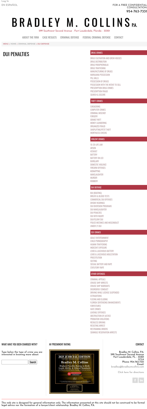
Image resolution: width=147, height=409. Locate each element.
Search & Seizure (98, 94)
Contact (118, 37)
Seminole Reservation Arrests (104, 332)
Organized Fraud (98, 126)
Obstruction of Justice (100, 315)
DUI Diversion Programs (101, 206)
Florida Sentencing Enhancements (105, 302)
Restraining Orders (99, 329)
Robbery (94, 181)
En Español (10, 5)
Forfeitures (95, 305)
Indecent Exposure (98, 247)
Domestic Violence (98, 164)
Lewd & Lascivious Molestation (104, 254)
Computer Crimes (98, 109)
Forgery (94, 116)
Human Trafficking (98, 244)
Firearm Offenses (98, 167)
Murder (93, 177)
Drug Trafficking (98, 68)
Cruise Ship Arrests (99, 282)
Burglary (94, 161)
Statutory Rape (97, 267)
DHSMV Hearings (97, 202)
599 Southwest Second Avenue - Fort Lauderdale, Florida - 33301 (74, 31)
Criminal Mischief (98, 113)
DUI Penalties (96, 212)
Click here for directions (131, 372)
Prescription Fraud (99, 91)
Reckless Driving (98, 322)
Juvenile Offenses (98, 312)
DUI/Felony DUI (97, 219)
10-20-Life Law (96, 144)
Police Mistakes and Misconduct (105, 222)
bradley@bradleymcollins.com (127, 367)
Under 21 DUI (96, 226)
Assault (93, 151)
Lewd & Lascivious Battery (102, 251)
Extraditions (96, 295)
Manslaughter (97, 174)
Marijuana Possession (100, 74)
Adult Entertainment (99, 237)
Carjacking (95, 106)
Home (13, 44)
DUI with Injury (97, 216)
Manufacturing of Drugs (101, 71)
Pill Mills (94, 78)
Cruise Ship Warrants (100, 285)
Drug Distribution (98, 61)
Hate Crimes (95, 309)
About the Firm (30, 37)
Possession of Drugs (99, 81)
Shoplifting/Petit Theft (100, 129)
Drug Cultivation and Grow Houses (106, 58)
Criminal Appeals (98, 279)
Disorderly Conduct (99, 289)
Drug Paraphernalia (99, 64)
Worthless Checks (98, 132)
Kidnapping (95, 171)
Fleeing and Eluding (99, 299)
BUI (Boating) (96, 192)
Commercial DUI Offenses (101, 199)
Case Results (49, 37)
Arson (93, 148)
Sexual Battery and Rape (101, 264)
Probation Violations (100, 319)
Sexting (93, 261)
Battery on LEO (97, 158)
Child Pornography (99, 241)
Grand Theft (95, 119)
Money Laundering (98, 122)
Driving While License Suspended (105, 292)
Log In (5, 1)
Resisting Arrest (98, 325)
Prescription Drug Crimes (102, 87)
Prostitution (96, 257)
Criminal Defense (69, 37)
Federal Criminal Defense (97, 37)
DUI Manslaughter (98, 209)
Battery (93, 154)
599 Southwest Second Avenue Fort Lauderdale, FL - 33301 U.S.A (127, 357)
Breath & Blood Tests (100, 196)
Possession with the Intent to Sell (106, 84)
